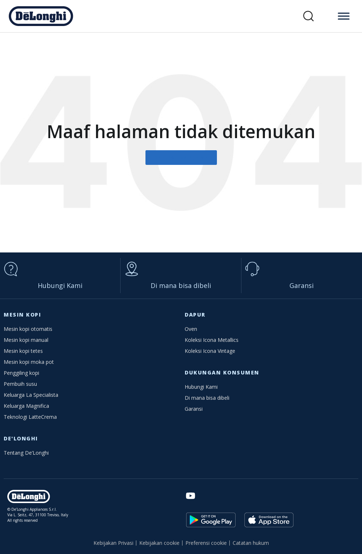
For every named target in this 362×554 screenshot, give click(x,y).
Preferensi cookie (206, 542)
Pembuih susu (20, 384)
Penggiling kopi (21, 373)
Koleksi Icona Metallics (212, 340)
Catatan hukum (251, 542)
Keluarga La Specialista (31, 395)
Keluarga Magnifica (26, 406)
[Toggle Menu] (344, 15)
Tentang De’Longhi (26, 453)
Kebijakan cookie (159, 542)
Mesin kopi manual (26, 340)
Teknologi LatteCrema (30, 417)
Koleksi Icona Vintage (210, 351)
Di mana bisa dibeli (181, 285)
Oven (191, 329)
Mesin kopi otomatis (28, 329)
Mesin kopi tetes (23, 351)
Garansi (301, 285)
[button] (308, 16)
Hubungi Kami (60, 285)
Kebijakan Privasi (113, 542)
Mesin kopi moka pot (29, 362)
